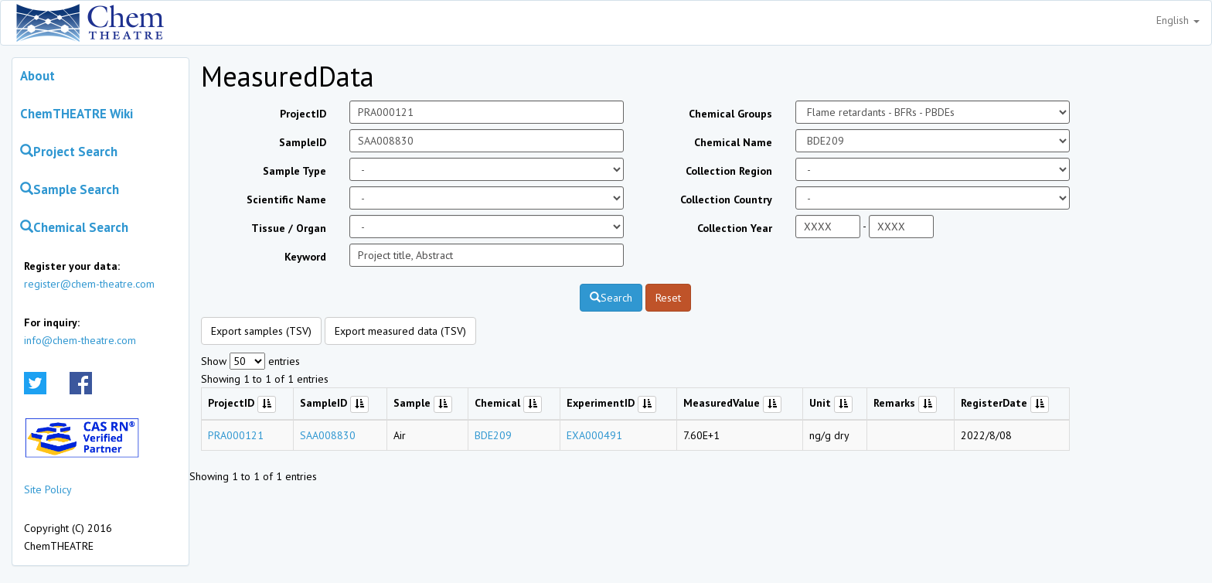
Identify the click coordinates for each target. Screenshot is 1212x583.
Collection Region (729, 171)
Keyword (305, 257)
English (1178, 20)
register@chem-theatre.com (89, 284)
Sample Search (69, 189)
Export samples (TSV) (261, 331)
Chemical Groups (730, 114)
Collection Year (734, 228)
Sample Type (294, 171)
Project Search (68, 151)
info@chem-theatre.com (80, 340)
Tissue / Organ (288, 228)
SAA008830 (328, 435)
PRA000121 (236, 435)
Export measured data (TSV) (400, 331)
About (37, 75)
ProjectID (303, 114)
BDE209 (493, 435)
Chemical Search (74, 227)
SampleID (302, 142)
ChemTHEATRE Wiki (76, 113)
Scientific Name (286, 199)
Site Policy (48, 489)
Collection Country (726, 199)
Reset (668, 298)
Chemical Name (733, 142)
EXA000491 (594, 435)
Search (611, 298)
